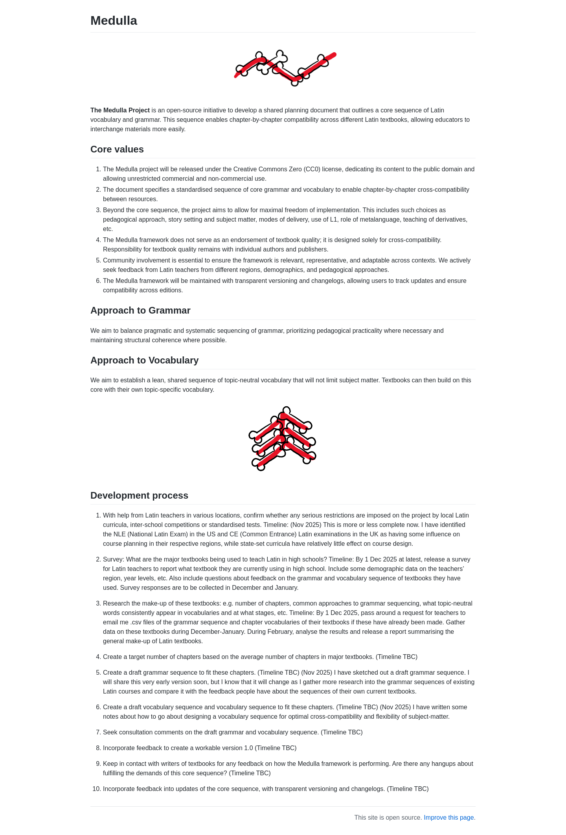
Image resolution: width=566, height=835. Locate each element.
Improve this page (449, 817)
